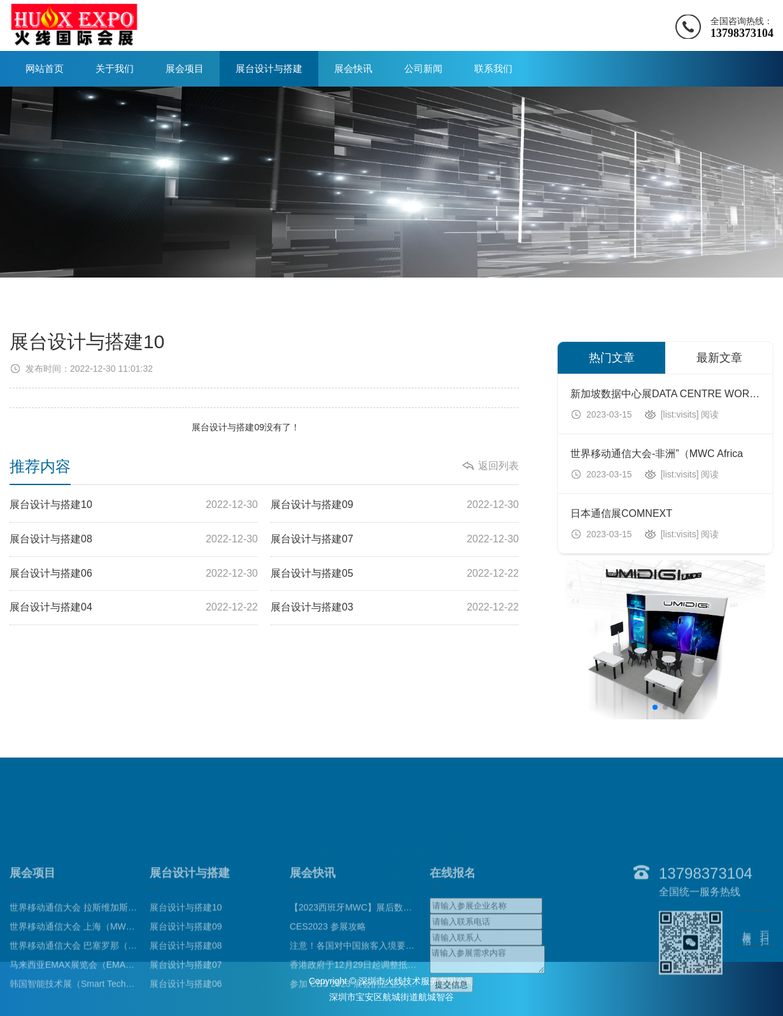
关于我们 (114, 68)
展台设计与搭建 (269, 68)
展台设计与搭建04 (134, 607)
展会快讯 (353, 68)
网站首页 (44, 68)
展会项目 (185, 68)
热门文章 (612, 357)
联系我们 (493, 68)
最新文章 (719, 357)
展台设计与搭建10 (134, 505)
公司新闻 (423, 68)
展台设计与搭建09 (228, 427)
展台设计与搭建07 (395, 539)
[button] (655, 707)
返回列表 (498, 465)
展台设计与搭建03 (395, 607)
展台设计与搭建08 (134, 539)
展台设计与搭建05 (395, 574)
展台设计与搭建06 (134, 574)
